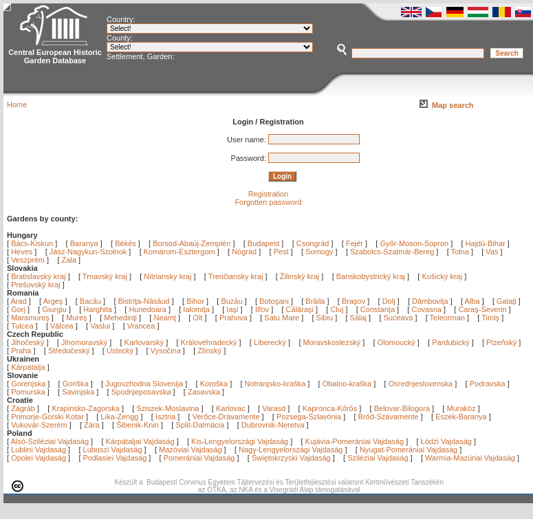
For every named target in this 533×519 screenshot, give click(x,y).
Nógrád (244, 251)
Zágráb (24, 408)
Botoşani (275, 301)
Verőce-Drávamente (226, 416)
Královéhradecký (209, 342)
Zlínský (209, 350)
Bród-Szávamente (388, 416)
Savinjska (78, 392)
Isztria (165, 416)
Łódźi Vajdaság (446, 441)
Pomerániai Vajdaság (199, 458)
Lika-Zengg (119, 416)
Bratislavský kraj (38, 276)
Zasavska (204, 392)
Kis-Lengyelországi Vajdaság (239, 441)
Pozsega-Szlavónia (308, 416)
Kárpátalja (28, 367)
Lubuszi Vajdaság (112, 449)
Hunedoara (148, 309)
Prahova (234, 317)
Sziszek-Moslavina (167, 408)
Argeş (54, 301)
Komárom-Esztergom (179, 251)
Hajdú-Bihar (485, 243)
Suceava (399, 317)
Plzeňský (501, 342)
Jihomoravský (84, 342)
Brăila (316, 301)
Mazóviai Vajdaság (190, 449)
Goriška (76, 383)
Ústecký (120, 350)
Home (17, 104)
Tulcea (23, 326)
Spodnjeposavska (141, 392)
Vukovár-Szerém (39, 425)
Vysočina (166, 350)
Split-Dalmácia (199, 425)
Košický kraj (442, 276)
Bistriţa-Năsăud (145, 301)
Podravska (487, 383)
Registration (268, 194)
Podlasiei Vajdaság (115, 458)
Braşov (354, 301)
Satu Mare (282, 317)
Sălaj (359, 317)
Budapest (263, 243)
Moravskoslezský (332, 342)
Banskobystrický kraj (370, 276)
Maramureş (31, 317)
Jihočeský (27, 342)
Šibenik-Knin (137, 425)
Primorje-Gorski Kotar (47, 416)
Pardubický (450, 342)
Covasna (427, 309)
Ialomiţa (197, 309)
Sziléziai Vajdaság (377, 458)
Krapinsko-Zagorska (85, 408)
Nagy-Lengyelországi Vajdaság (290, 449)
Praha (21, 350)
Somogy (319, 251)
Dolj (390, 301)
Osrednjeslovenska (421, 383)
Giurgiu (55, 309)
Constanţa (378, 309)
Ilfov (263, 309)
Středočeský (69, 350)
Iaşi (233, 309)
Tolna (460, 251)
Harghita (98, 309)
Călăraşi (301, 309)
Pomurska (29, 392)
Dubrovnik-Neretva (273, 425)
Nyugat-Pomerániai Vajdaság (408, 449)
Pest (281, 251)
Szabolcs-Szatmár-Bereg (392, 251)
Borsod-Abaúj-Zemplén (191, 243)
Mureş (77, 317)
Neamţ (165, 317)
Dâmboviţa (431, 301)
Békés (125, 243)
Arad (20, 301)
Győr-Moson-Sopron (414, 243)
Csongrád (312, 243)
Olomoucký (396, 342)
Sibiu (326, 317)
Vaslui (101, 326)
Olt (198, 317)
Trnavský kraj (106, 276)
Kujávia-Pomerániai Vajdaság (354, 441)
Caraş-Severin (483, 309)
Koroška (214, 383)
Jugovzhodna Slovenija (144, 383)
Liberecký (270, 342)
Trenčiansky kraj (235, 276)
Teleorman (448, 317)
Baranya (84, 243)
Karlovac (231, 408)
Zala (69, 260)
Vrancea (142, 326)
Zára (92, 425)
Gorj (19, 309)
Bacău (91, 301)
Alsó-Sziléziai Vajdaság (50, 441)
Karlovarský (144, 342)
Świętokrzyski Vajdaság (291, 458)
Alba (473, 301)
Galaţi (508, 301)
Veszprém (28, 260)
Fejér (354, 243)
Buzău (232, 301)
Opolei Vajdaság (38, 458)
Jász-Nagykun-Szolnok (88, 251)
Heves (21, 251)
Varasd (273, 408)
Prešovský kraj (36, 284)
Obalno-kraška (347, 383)
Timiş (491, 317)
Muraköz (460, 408)
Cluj (337, 309)
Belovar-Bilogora (402, 408)
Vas (492, 251)
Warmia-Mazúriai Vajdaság (470, 458)
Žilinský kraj (301, 276)
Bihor (196, 301)
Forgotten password (268, 202)
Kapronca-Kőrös (330, 408)
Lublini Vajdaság (38, 449)
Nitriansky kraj (167, 276)
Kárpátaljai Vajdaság (140, 441)
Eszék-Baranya (461, 416)
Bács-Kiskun (32, 243)
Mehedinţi (121, 317)
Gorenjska (28, 383)
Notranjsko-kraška (275, 383)
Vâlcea (63, 326)
